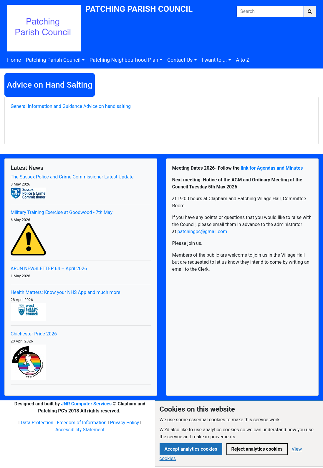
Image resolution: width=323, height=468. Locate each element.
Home (14, 60)
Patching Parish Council (53, 60)
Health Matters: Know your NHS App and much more (65, 292)
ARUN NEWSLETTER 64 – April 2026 (49, 268)
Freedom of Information (82, 422)
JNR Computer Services (86, 404)
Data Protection (37, 422)
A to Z (242, 60)
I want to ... (214, 60)
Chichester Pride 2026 (34, 334)
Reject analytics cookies (257, 449)
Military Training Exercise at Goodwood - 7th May (61, 212)
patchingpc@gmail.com (202, 231)
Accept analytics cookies (191, 449)
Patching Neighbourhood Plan (124, 60)
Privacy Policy (124, 422)
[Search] (270, 11)
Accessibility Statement (80, 429)
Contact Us (180, 60)
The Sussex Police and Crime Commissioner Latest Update (72, 177)
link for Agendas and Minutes (272, 168)
